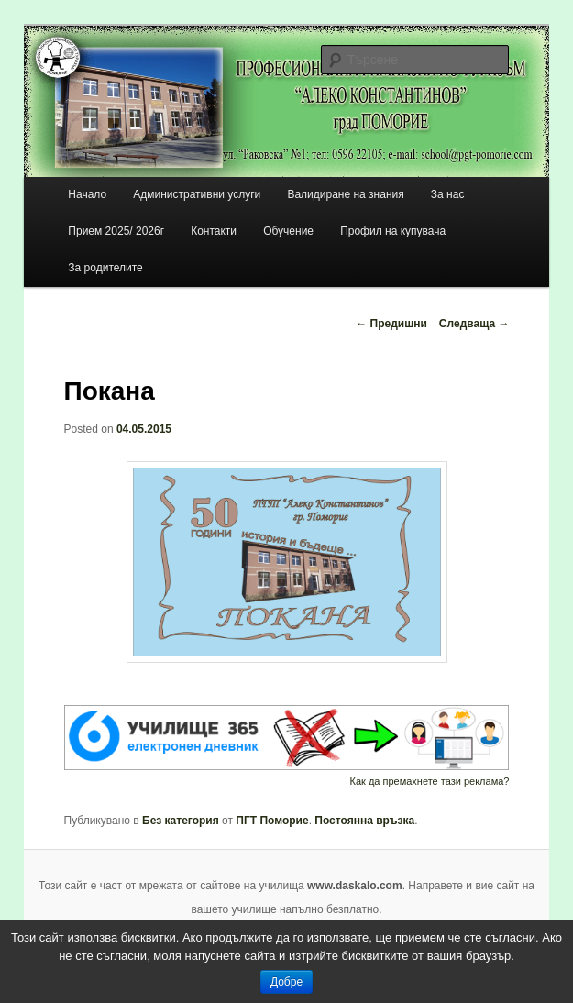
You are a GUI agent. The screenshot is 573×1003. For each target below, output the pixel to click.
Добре (286, 981)
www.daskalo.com (354, 885)
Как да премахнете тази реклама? (430, 781)
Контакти (214, 231)
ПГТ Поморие (272, 820)
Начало (87, 194)
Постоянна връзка (364, 820)
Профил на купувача (393, 231)
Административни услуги (196, 194)
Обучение (288, 231)
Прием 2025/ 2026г (116, 231)
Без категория (180, 820)
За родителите (105, 267)
